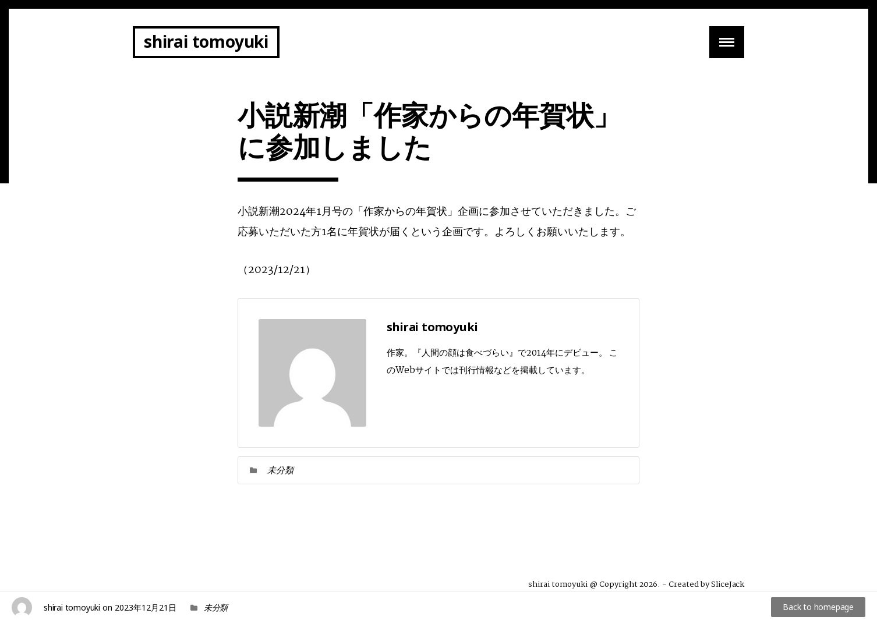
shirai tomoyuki (206, 41)
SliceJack (727, 584)
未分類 (280, 470)
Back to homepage (818, 606)
